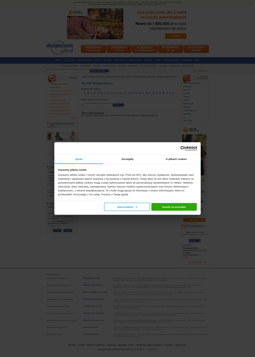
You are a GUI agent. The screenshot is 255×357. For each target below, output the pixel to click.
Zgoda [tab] (78, 159)
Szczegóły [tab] (127, 159)
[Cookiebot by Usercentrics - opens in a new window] (183, 148)
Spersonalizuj (127, 206)
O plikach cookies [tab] (176, 159)
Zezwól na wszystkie (174, 206)
